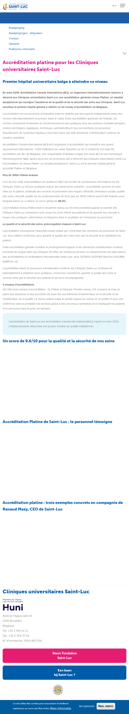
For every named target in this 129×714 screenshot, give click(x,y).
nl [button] (114, 5)
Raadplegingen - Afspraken (25, 33)
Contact (14, 38)
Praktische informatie (22, 49)
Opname (14, 44)
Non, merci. (106, 706)
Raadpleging (16, 28)
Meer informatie (60, 708)
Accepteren (86, 706)
